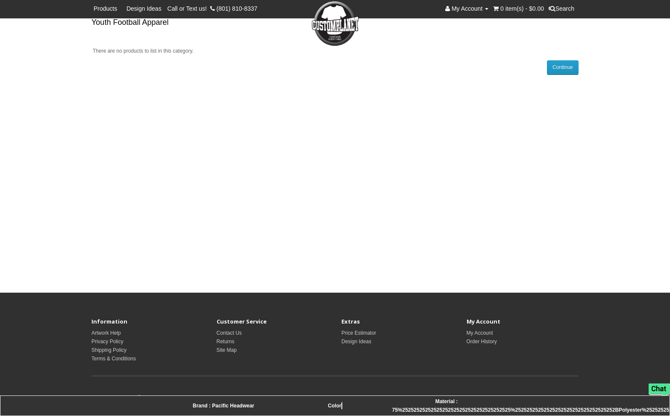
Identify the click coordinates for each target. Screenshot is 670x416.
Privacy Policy (107, 342)
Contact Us (229, 333)
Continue (562, 67)
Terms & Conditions (113, 359)
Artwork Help (106, 333)
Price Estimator (358, 333)
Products (107, 8)
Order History (482, 342)
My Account (480, 333)
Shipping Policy (108, 350)
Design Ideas (144, 8)
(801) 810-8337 (234, 8)
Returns (226, 342)
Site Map (227, 350)
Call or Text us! (189, 8)
